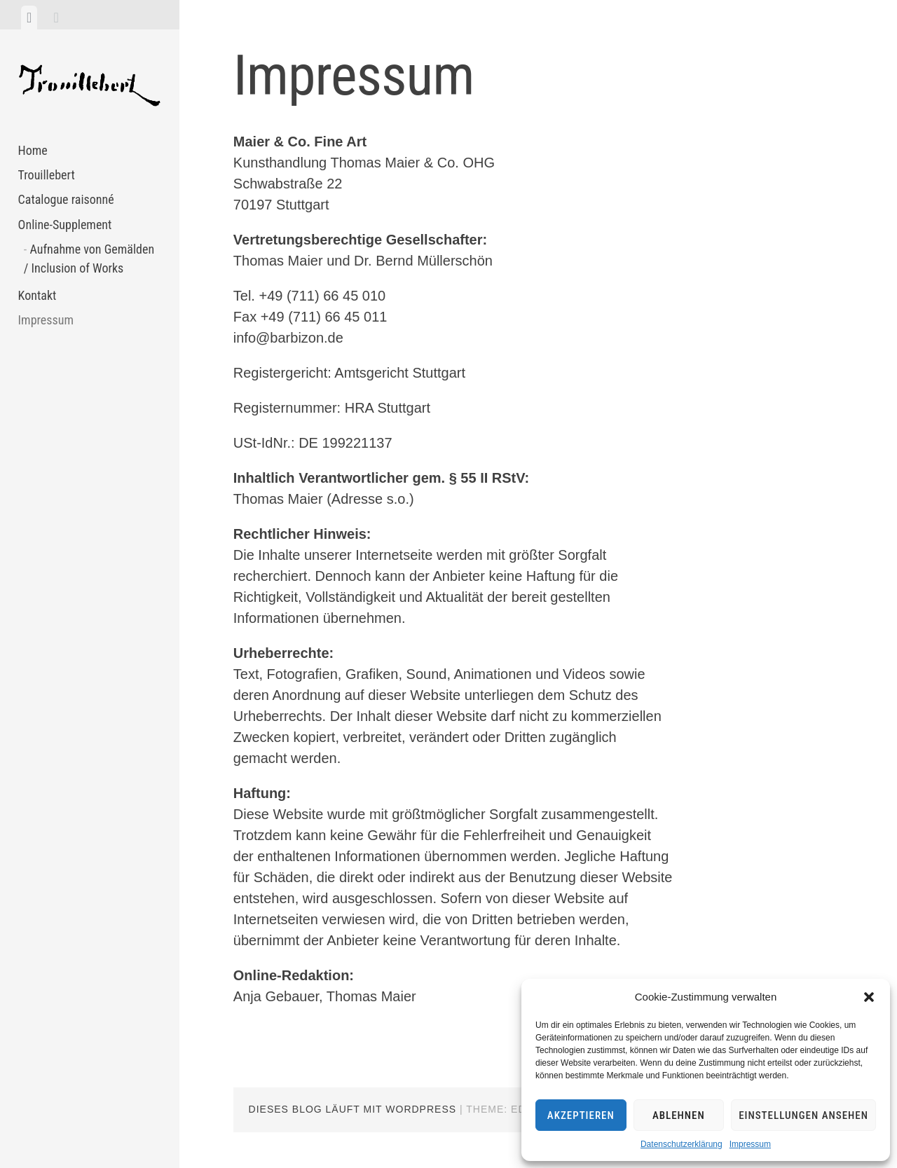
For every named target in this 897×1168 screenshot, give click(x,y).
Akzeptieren (581, 1115)
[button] (869, 997)
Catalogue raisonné (66, 199)
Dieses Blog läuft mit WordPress (353, 1109)
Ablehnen (678, 1115)
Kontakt (37, 295)
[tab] (29, 17)
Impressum (750, 1144)
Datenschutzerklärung (682, 1144)
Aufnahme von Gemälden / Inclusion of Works (89, 258)
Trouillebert (46, 174)
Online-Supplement (65, 224)
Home (33, 150)
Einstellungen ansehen (803, 1115)
